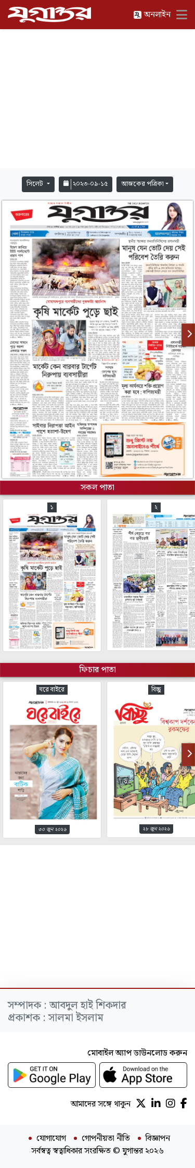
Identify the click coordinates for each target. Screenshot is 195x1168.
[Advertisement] (98, 99)
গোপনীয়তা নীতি (106, 1139)
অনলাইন (152, 14)
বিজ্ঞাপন (158, 1139)
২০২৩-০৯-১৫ (85, 184)
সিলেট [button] (36, 184)
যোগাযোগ (51, 1139)
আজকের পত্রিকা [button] (142, 184)
